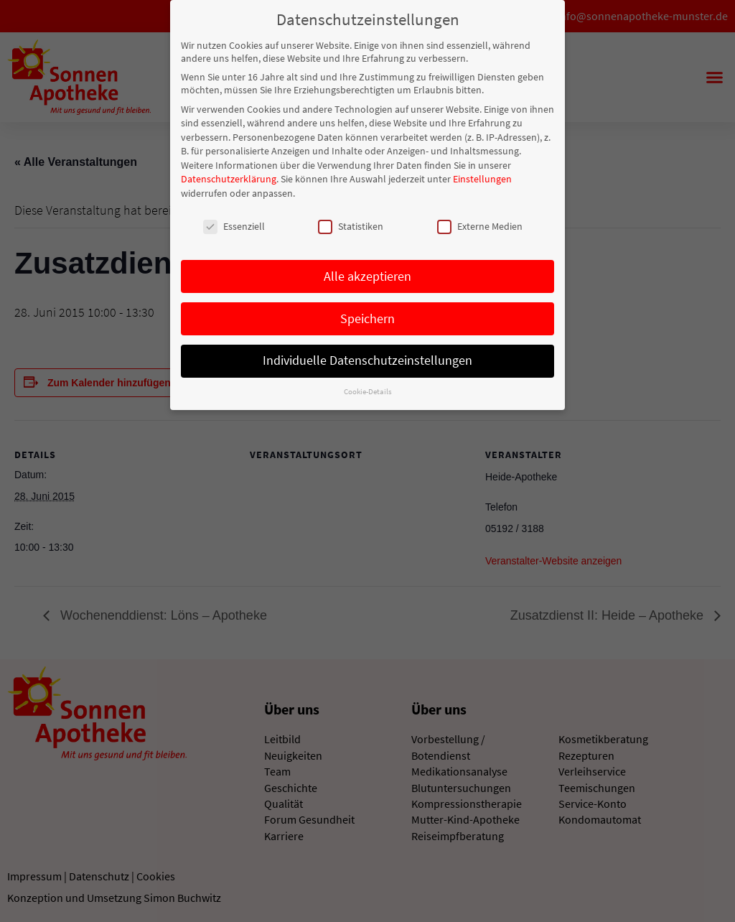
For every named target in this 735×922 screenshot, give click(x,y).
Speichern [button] (367, 316)
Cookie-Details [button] (368, 389)
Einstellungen (482, 176)
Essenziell (234, 224)
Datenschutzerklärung (228, 176)
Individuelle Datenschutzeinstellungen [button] (367, 358)
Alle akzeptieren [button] (367, 273)
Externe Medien (480, 224)
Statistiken (350, 224)
